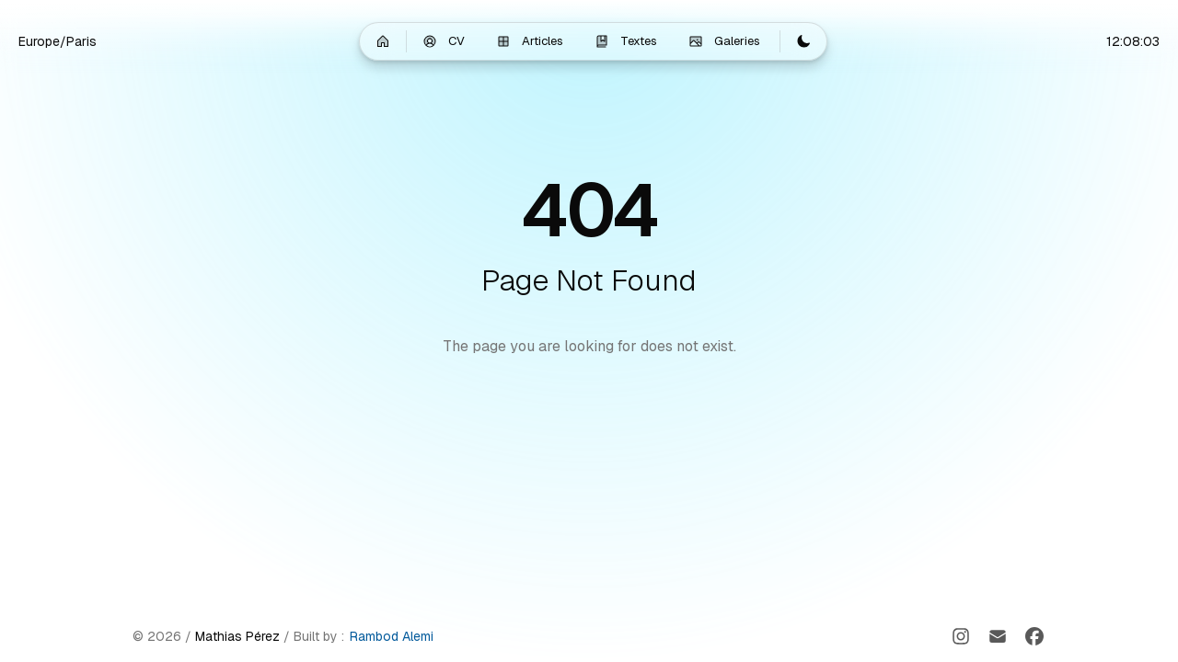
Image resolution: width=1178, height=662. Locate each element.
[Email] (998, 636)
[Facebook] (1034, 636)
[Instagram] (961, 636)
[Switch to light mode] (803, 41)
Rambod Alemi (391, 636)
